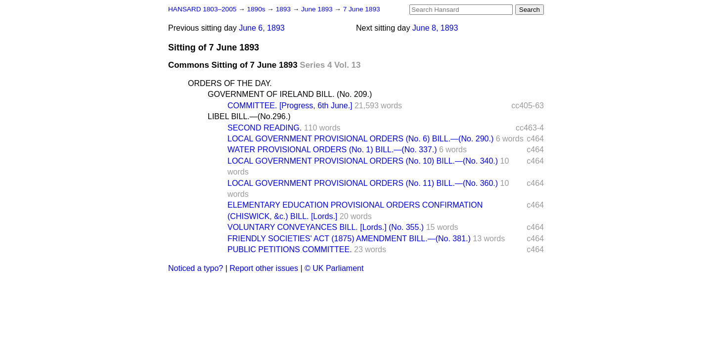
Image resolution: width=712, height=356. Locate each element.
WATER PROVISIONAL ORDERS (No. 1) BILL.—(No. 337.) (332, 149)
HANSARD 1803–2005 (202, 9)
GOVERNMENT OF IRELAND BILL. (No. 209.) (290, 94)
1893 (284, 9)
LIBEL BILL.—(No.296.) (249, 116)
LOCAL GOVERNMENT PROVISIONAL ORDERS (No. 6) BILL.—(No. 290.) (360, 138)
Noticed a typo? (195, 268)
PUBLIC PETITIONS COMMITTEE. (289, 249)
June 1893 (317, 9)
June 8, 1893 (435, 28)
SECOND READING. (264, 128)
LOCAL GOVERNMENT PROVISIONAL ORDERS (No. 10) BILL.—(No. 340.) (362, 161)
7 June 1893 (361, 9)
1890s (257, 9)
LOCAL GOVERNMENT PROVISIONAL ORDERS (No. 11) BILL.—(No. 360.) (362, 183)
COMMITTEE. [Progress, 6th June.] (290, 105)
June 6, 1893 (262, 28)
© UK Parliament (334, 268)
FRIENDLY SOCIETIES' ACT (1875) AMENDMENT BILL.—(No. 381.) (349, 238)
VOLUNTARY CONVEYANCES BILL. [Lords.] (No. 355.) (325, 227)
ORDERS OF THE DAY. (230, 83)
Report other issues (263, 268)
